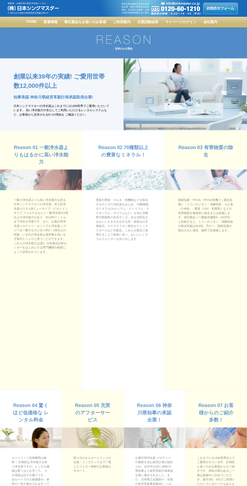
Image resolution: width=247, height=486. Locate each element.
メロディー (20, 460)
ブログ (203, 450)
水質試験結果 (147, 22)
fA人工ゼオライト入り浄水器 (76, 450)
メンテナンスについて (165, 460)
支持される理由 (115, 465)
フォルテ (65, 455)
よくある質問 (114, 455)
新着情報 (51, 22)
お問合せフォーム (163, 465)
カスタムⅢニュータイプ (27, 455)
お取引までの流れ (163, 455)
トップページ (22, 450)
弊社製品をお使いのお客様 (85, 22)
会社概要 (112, 460)
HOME (31, 22)
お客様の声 (113, 450)
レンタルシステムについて (75, 460)
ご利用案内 (121, 22)
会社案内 (210, 22)
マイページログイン (180, 22)
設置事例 (65, 465)
